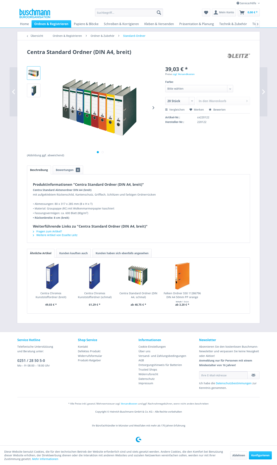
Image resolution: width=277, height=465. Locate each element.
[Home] (24, 24)
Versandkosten (129, 403)
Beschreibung (39, 170)
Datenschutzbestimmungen (234, 383)
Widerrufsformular (90, 356)
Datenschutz (146, 379)
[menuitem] (129, 12)
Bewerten (217, 109)
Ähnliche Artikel (40, 253)
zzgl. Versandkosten (184, 74)
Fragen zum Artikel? (47, 231)
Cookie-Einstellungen (152, 346)
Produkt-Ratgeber (89, 360)
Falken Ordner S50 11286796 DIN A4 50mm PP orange (182, 295)
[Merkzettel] (206, 12)
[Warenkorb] (249, 12)
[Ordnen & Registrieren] (51, 24)
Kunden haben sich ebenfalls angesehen (122, 253)
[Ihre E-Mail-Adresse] (223, 375)
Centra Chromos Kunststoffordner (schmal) (95, 295)
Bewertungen (68, 170)
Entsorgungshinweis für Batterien (160, 365)
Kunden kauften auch (73, 253)
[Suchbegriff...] (129, 12)
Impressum (145, 383)
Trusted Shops (147, 369)
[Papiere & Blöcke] (86, 24)
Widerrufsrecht (148, 374)
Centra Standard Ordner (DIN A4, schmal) (138, 295)
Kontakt (83, 346)
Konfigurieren (260, 455)
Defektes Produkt (89, 351)
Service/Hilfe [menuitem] (247, 3)
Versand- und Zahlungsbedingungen (162, 356)
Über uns (144, 351)
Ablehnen (238, 455)
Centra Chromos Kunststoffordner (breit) (51, 295)
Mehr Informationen (45, 459)
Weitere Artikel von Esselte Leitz (55, 235)
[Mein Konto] (224, 12)
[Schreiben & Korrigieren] (121, 24)
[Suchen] (159, 12)
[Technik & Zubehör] (233, 24)
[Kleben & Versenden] (159, 24)
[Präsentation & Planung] (197, 24)
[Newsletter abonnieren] (253, 375)
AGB (141, 360)
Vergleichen (175, 109)
